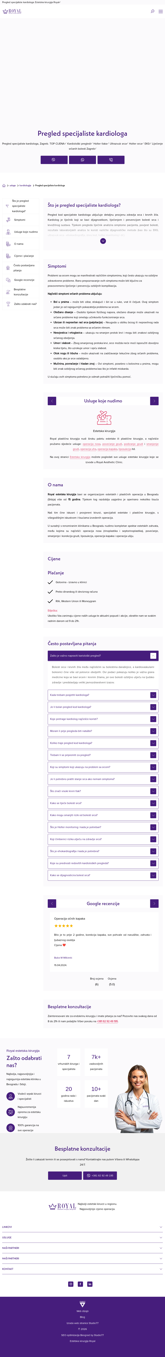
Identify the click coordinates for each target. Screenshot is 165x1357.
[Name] (161, 11)
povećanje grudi (112, 444)
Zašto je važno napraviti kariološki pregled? (75, 655)
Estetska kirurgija (80, 457)
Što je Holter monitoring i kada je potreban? (75, 827)
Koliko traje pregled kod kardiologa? (71, 743)
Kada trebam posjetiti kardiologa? (69, 695)
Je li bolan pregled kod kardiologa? (70, 707)
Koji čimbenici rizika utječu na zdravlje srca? (76, 839)
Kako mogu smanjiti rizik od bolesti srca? (74, 815)
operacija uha (88, 449)
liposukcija (125, 449)
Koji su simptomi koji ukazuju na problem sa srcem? (80, 767)
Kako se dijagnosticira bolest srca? (70, 875)
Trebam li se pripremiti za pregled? (70, 755)
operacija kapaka (107, 449)
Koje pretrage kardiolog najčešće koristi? (74, 719)
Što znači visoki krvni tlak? (65, 791)
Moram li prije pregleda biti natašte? (71, 731)
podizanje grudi (133, 444)
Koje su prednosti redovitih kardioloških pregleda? (79, 863)
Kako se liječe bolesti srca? (65, 803)
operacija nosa (91, 444)
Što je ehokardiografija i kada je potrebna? (74, 851)
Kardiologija (25, 185)
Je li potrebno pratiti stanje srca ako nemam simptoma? (82, 779)
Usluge (13, 185)
